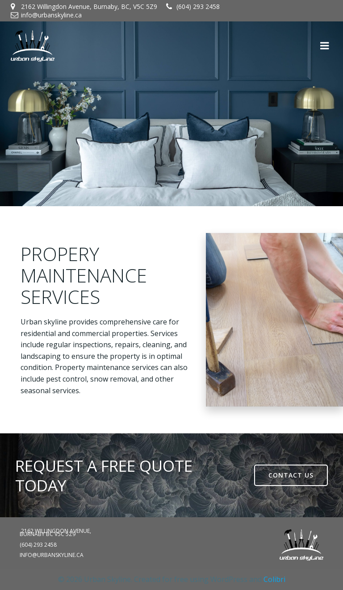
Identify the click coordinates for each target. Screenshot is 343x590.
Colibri (274, 579)
